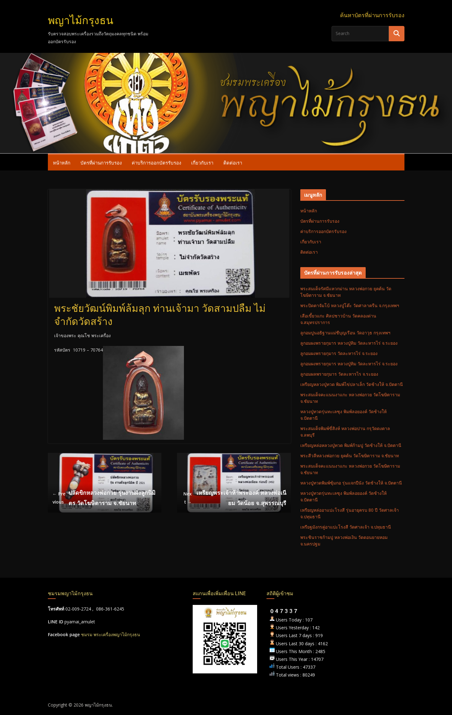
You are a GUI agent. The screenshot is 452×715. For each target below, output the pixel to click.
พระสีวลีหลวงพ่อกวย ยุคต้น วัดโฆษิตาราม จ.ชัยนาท (349, 456)
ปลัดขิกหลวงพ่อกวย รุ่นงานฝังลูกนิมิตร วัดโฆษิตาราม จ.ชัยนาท (104, 497)
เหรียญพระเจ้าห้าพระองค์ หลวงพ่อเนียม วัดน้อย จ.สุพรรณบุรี (234, 497)
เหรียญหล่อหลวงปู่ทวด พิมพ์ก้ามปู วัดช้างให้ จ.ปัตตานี (350, 445)
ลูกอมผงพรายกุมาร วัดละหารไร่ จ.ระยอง (339, 353)
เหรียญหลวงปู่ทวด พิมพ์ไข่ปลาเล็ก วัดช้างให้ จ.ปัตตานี (351, 384)
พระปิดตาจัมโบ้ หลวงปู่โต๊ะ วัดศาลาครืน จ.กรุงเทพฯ (349, 305)
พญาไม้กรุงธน (80, 20)
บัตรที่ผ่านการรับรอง (101, 163)
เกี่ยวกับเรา (202, 163)
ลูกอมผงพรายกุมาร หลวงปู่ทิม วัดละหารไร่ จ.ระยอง (349, 343)
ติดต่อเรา (232, 163)
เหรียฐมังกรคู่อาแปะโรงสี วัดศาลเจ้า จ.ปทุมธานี (345, 527)
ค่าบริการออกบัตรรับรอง (156, 163)
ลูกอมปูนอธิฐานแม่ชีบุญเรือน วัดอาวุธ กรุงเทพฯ (345, 333)
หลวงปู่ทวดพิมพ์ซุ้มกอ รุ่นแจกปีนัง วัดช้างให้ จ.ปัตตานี (351, 483)
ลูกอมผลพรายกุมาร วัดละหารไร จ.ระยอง (339, 374)
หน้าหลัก (61, 163)
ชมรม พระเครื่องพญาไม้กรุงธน (110, 634)
